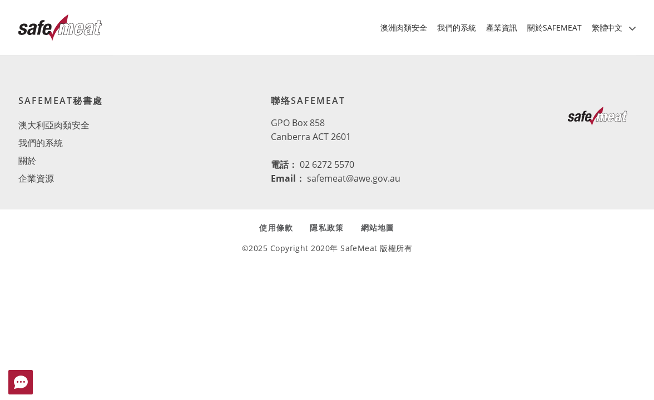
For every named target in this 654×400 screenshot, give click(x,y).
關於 (27, 160)
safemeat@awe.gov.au (353, 178)
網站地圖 (378, 227)
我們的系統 (40, 143)
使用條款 (276, 227)
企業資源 (36, 178)
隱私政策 (327, 227)
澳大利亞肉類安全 (54, 125)
